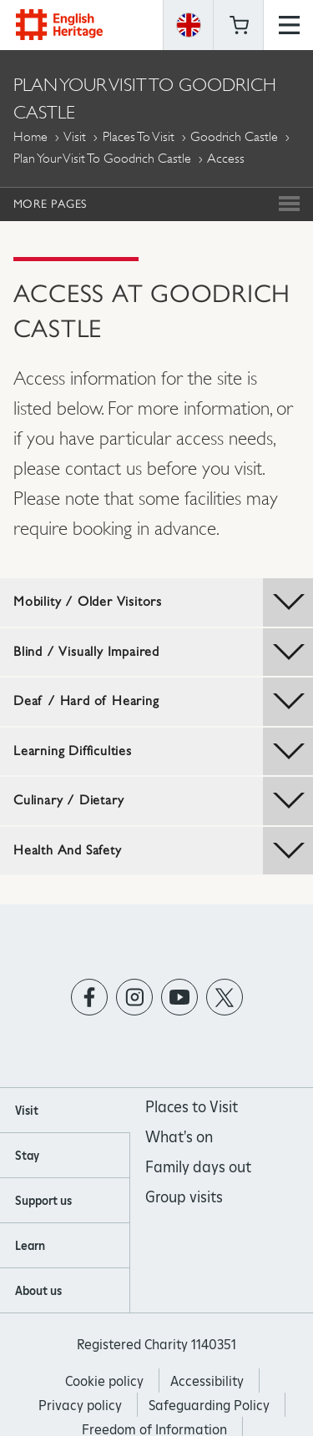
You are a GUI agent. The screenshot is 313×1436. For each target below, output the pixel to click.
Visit (74, 136)
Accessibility (207, 1381)
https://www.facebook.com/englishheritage (89, 996)
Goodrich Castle (234, 136)
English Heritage (59, 24)
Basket (239, 25)
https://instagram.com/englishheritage (134, 996)
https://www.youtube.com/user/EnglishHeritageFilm (179, 996)
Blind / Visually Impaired (163, 652)
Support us (43, 1200)
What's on (179, 1137)
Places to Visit (138, 136)
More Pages (50, 203)
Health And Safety (163, 851)
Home (30, 136)
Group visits (184, 1197)
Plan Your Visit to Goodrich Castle (102, 158)
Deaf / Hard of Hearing (163, 702)
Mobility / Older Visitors (163, 602)
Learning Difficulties (163, 752)
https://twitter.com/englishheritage (224, 996)
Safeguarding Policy (209, 1405)
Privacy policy (80, 1405)
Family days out (198, 1167)
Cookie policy (104, 1381)
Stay (27, 1155)
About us (38, 1290)
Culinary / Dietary (163, 801)
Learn (30, 1245)
